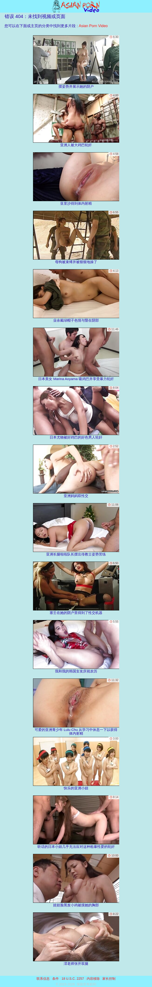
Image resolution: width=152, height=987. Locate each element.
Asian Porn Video (93, 26)
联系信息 (43, 978)
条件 (55, 978)
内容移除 (93, 978)
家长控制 (108, 978)
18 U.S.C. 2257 (73, 978)
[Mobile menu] (4, 6)
